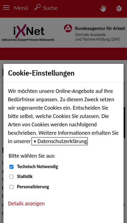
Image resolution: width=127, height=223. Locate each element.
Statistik (25, 176)
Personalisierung (33, 187)
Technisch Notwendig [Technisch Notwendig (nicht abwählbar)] (37, 166)
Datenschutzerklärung (62, 141)
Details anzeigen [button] (26, 203)
